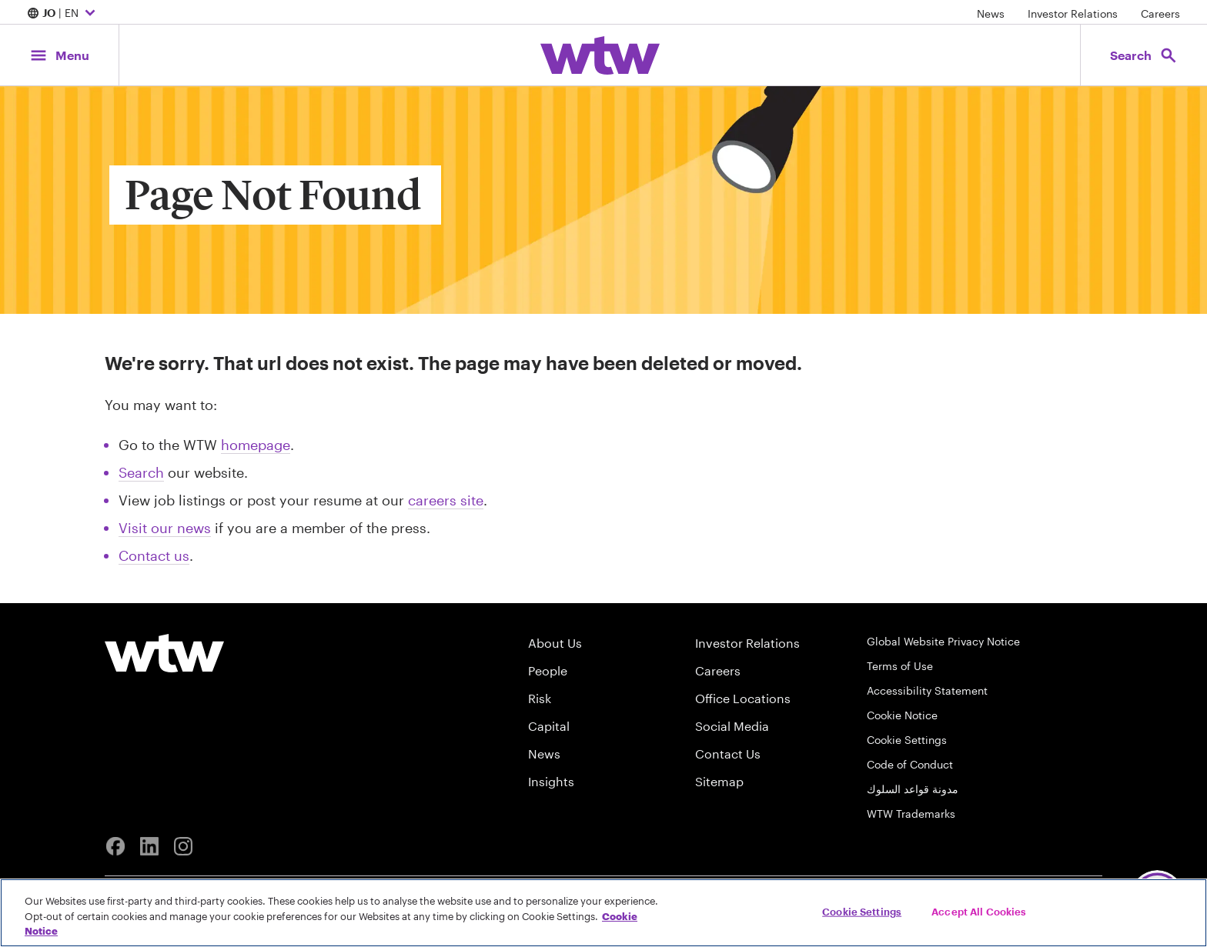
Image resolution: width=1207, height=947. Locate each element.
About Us (555, 642)
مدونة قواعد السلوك (912, 788)
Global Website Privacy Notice (943, 641)
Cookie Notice (902, 715)
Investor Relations (1073, 13)
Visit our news (165, 527)
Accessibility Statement (927, 690)
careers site (445, 500)
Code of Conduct (910, 764)
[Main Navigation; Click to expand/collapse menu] (59, 55)
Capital (549, 726)
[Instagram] (183, 846)
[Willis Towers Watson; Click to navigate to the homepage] (600, 55)
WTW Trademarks (911, 813)
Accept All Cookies (978, 911)
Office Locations (743, 698)
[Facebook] (115, 846)
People (547, 670)
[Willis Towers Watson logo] (164, 653)
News (991, 13)
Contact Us (728, 753)
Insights (551, 781)
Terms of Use (900, 665)
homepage (255, 444)
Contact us (154, 555)
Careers (1160, 13)
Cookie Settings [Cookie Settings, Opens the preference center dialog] (861, 911)
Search (141, 472)
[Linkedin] (149, 846)
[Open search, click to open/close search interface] (1144, 55)
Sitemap (719, 781)
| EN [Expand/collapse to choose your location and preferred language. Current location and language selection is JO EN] (63, 14)
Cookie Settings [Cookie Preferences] (907, 739)
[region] (603, 913)
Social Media (732, 726)
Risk (539, 698)
